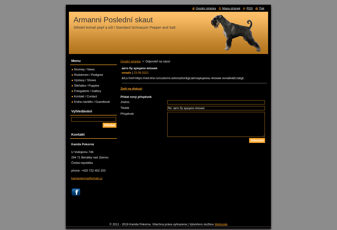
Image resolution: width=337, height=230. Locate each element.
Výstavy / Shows (85, 80)
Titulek (124, 108)
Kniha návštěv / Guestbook (92, 102)
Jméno (124, 102)
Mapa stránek (231, 8)
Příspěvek (127, 113)
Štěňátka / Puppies (86, 85)
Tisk (261, 8)
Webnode (221, 225)
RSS (250, 8)
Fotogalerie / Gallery (87, 91)
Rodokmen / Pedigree (88, 75)
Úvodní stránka (130, 61)
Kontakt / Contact (85, 96)
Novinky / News (84, 69)
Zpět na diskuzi (131, 88)
